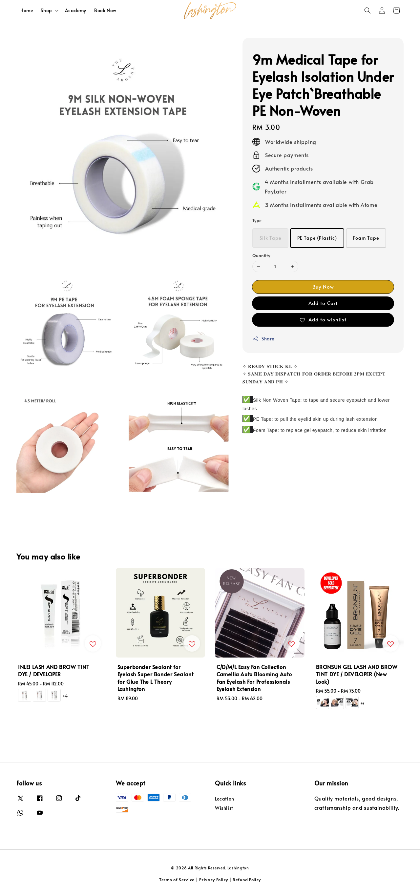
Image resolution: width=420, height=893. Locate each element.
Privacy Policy (213, 880)
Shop (46, 10)
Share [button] (263, 338)
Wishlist (224, 808)
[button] (367, 10)
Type (257, 220)
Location (224, 799)
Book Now (105, 10)
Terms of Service (177, 880)
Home (26, 10)
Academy (75, 10)
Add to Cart (323, 302)
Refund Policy (247, 880)
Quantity (261, 255)
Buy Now (323, 286)
